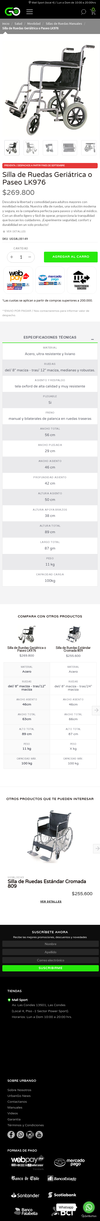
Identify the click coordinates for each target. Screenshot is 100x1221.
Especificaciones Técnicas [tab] (50, 338)
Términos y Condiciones (25, 1125)
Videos (12, 1113)
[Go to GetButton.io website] (88, 1216)
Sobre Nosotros (19, 1090)
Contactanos (17, 1102)
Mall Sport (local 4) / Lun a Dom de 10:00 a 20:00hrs (62, 2)
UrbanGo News (19, 1096)
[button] (29, 11)
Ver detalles (14, 232)
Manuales (14, 1107)
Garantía (14, 1119)
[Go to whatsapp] (89, 1207)
